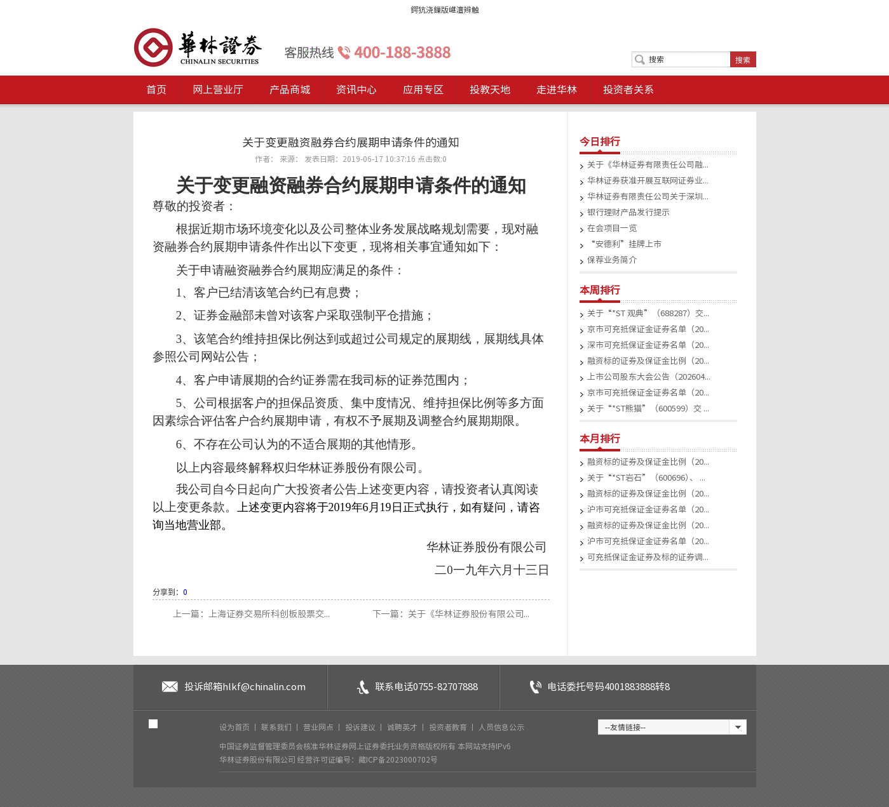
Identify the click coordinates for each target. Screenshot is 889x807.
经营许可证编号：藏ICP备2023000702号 (367, 759)
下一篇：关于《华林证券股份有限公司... (450, 614)
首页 (156, 89)
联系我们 (277, 727)
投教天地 (490, 89)
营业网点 (319, 727)
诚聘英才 (403, 727)
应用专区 (423, 89)
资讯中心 (356, 89)
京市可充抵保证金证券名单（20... (648, 329)
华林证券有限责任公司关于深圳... (648, 196)
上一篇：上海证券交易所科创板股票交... (252, 614)
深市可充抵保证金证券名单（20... (648, 345)
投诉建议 (361, 727)
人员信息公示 (501, 727)
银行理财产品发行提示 (628, 212)
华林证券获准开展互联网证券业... (648, 181)
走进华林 (556, 89)
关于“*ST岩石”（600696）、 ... (646, 478)
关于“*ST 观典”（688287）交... (648, 313)
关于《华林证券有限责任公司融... (648, 165)
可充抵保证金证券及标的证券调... (648, 557)
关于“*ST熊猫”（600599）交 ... (648, 408)
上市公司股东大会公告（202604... (648, 377)
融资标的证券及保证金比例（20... (648, 361)
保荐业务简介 (612, 260)
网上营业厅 (218, 89)
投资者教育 (449, 727)
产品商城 (289, 89)
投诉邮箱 (245, 686)
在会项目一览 (612, 228)
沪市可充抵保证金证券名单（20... (648, 509)
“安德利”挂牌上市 (624, 244)
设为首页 (235, 727)
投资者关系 (628, 89)
